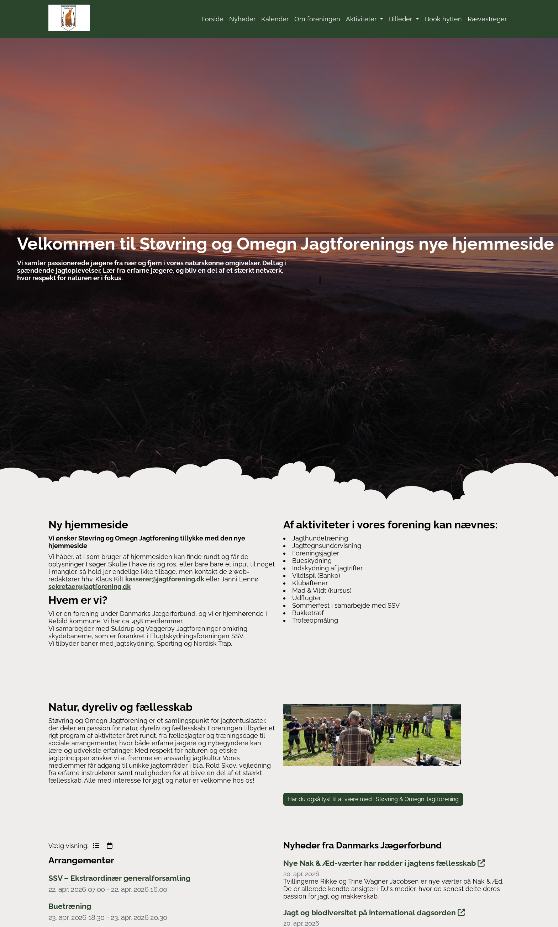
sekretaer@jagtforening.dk (89, 586)
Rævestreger (487, 19)
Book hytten (443, 19)
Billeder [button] (401, 19)
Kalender (275, 19)
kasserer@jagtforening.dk (164, 579)
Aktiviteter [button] (362, 19)
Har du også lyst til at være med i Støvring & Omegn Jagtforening (373, 799)
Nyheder (242, 19)
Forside (212, 19)
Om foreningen (317, 19)
